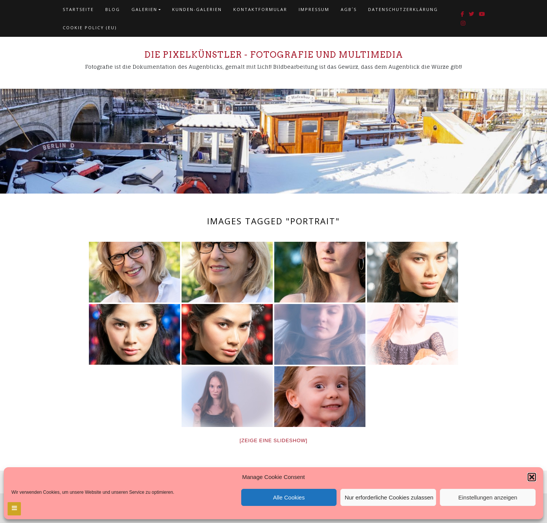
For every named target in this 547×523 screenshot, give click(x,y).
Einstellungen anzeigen (487, 497)
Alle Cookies (289, 497)
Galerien (144, 9)
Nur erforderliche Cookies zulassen (389, 497)
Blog (112, 9)
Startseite (78, 9)
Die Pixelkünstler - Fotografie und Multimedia (273, 55)
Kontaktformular (260, 9)
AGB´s (349, 9)
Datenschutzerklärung (403, 9)
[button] (532, 477)
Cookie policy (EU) (90, 27)
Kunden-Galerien (197, 9)
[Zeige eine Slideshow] (273, 440)
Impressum (314, 9)
